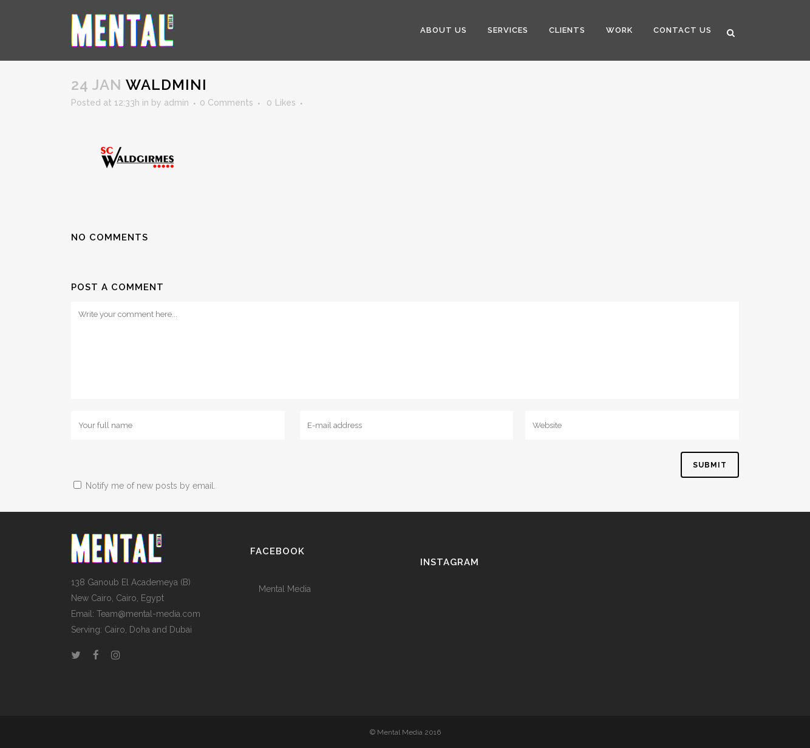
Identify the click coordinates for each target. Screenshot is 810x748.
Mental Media (285, 589)
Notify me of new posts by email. (151, 486)
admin (176, 102)
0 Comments (226, 102)
